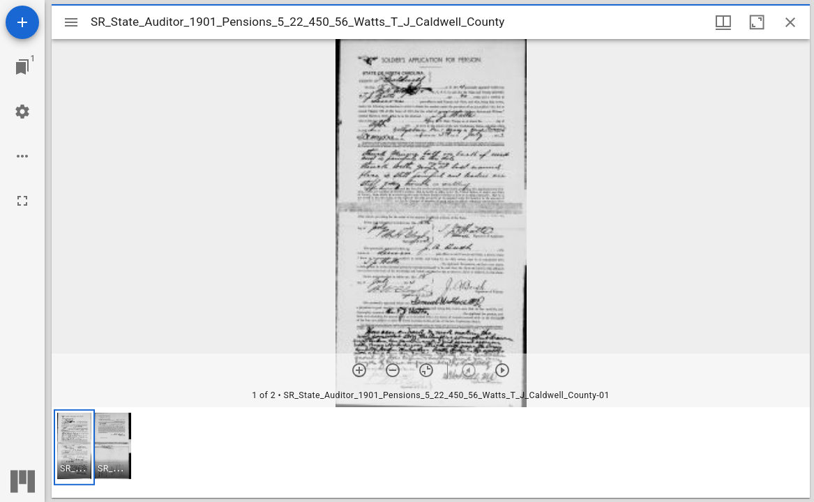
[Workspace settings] (22, 111)
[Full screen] (22, 201)
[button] (74, 447)
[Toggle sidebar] (71, 22)
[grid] (431, 452)
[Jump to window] (22, 67)
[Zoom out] (392, 370)
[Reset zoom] (426, 370)
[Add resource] (22, 22)
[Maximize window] (757, 22)
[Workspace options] (22, 156)
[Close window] (790, 22)
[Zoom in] (359, 370)
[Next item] (502, 370)
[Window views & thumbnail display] (723, 22)
